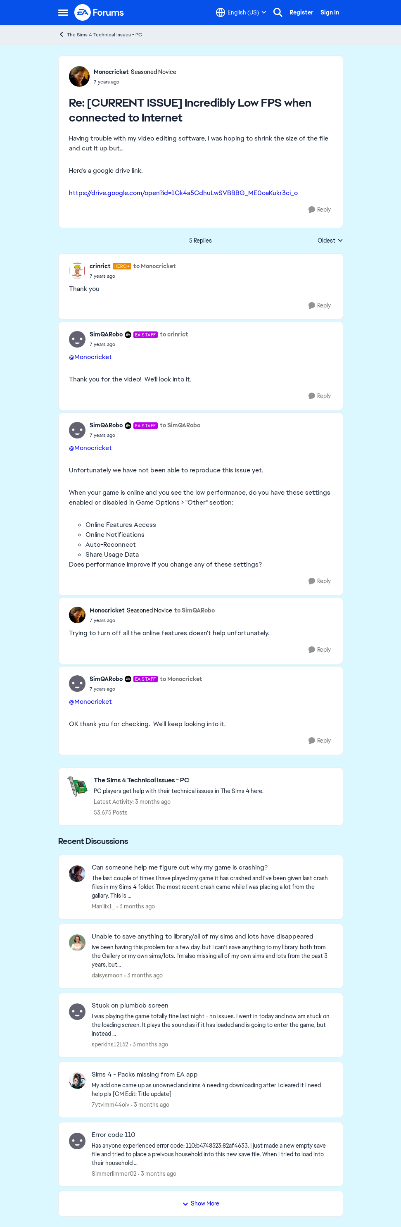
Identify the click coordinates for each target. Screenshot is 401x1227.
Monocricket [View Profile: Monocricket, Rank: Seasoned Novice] (111, 72)
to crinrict (174, 334)
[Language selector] (241, 12)
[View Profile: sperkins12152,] (77, 1011)
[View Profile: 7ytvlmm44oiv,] (77, 1080)
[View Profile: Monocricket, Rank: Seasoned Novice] (79, 76)
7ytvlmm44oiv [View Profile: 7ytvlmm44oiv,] (110, 1104)
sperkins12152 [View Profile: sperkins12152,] (110, 1044)
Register (301, 12)
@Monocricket (90, 357)
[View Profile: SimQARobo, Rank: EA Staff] (77, 339)
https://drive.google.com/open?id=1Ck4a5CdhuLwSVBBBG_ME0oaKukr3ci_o (183, 192)
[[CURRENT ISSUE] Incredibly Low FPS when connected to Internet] (135, 82)
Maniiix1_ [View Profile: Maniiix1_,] (103, 906)
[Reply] (319, 209)
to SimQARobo (180, 425)
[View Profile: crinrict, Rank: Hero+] (77, 270)
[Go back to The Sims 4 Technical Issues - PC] (178, 780)
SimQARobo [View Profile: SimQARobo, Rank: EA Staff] (106, 334)
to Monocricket (154, 266)
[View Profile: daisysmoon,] (77, 942)
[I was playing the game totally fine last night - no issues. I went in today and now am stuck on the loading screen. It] (212, 1025)
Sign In (329, 12)
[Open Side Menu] (63, 12)
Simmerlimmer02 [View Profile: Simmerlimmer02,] (114, 1173)
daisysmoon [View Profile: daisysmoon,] (107, 975)
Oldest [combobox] (330, 241)
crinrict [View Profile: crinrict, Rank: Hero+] (100, 266)
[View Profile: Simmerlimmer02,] (77, 1141)
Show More (200, 1203)
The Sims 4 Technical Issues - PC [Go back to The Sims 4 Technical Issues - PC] (100, 34)
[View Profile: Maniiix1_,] (77, 873)
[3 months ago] (135, 906)
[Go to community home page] (99, 12)
